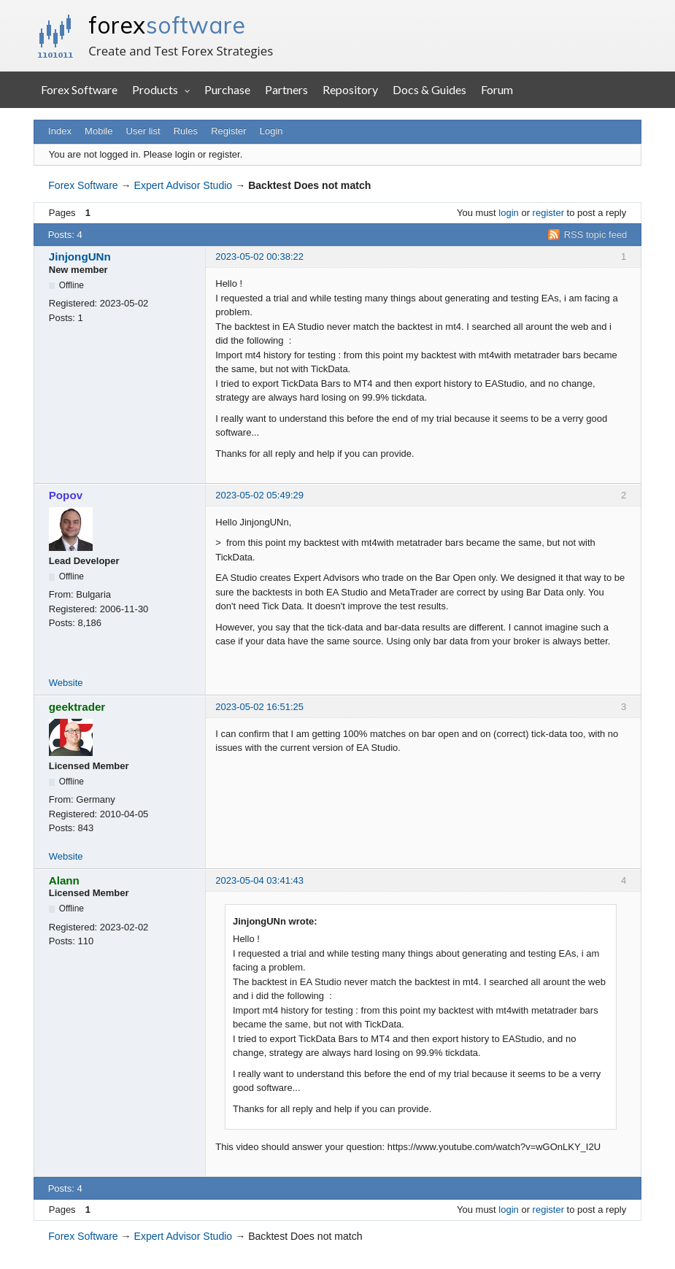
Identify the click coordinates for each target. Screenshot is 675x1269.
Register (228, 131)
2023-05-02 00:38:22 (259, 256)
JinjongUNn (80, 256)
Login (271, 131)
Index (60, 131)
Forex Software (79, 89)
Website (66, 682)
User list (143, 131)
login (508, 212)
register (548, 212)
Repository (350, 89)
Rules (186, 131)
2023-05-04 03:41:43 (259, 880)
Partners (286, 89)
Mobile (98, 131)
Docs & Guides (429, 89)
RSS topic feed (596, 234)
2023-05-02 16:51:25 (259, 706)
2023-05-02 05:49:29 (259, 495)
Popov (65, 495)
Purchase (227, 89)
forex (166, 24)
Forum (497, 89)
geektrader (77, 707)
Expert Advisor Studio (183, 185)
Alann (64, 880)
